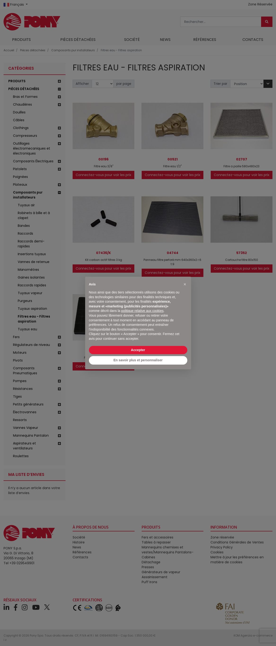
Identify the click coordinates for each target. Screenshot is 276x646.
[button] (185, 284)
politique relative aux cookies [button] (142, 311)
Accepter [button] (138, 350)
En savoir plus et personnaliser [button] (138, 360)
